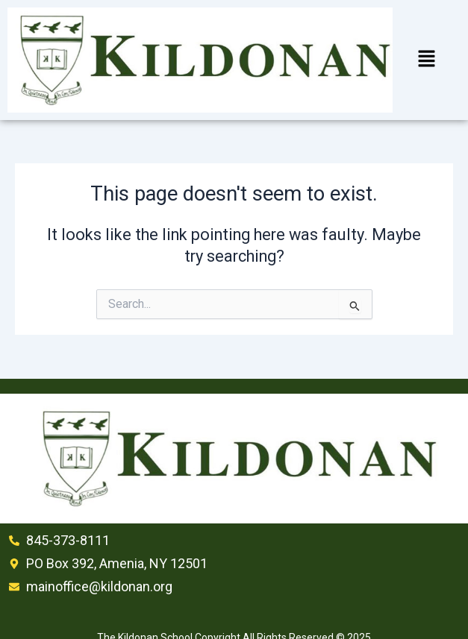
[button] (426, 59)
